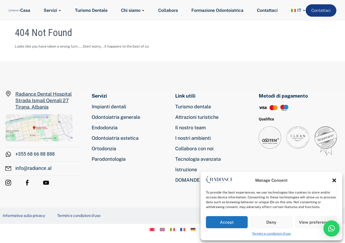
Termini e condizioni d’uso (271, 233)
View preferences (316, 222)
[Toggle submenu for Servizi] (59, 10)
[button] (334, 180)
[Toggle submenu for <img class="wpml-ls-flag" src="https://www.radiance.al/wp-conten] (303, 10)
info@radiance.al (33, 168)
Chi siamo (130, 10)
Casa (25, 10)
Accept (227, 222)
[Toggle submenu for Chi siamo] (142, 10)
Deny (271, 222)
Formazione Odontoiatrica (217, 10)
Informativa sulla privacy (24, 215)
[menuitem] (296, 10)
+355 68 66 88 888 (35, 154)
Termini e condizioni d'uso (79, 215)
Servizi (50, 10)
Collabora (168, 10)
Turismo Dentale (91, 10)
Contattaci (267, 10)
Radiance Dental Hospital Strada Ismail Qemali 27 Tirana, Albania (43, 100)
